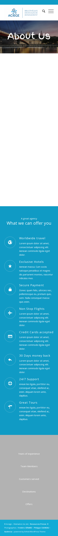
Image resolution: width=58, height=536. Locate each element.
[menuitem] (42, 11)
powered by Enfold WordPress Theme (29, 531)
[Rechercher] (42, 11)
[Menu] (49, 11)
